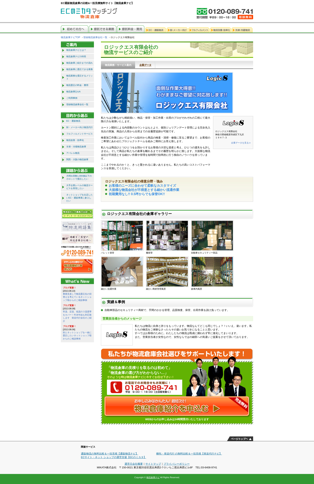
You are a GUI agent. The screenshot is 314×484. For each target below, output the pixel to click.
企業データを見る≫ (241, 143)
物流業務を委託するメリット (79, 77)
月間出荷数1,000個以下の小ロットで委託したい (79, 177)
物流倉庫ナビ (153, 477)
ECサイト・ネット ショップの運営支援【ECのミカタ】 (113, 457)
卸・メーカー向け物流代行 (79, 127)
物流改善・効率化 (75, 140)
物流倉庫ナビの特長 (76, 56)
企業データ (145, 65)
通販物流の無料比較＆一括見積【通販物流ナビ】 (109, 453)
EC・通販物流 (73, 121)
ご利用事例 (71, 98)
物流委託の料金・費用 (77, 85)
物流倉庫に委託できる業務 (79, 69)
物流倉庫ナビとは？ (76, 50)
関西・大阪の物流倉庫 (77, 159)
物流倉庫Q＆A (73, 91)
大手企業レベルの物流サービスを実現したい (79, 187)
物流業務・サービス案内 (118, 65)
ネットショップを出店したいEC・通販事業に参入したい (79, 198)
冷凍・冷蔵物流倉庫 (76, 146)
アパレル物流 (73, 153)
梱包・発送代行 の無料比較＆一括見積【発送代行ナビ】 (189, 453)
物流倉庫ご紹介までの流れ (79, 63)
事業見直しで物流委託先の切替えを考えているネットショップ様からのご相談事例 (77, 297)
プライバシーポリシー (177, 463)
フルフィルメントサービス (79, 133)
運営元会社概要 (134, 463)
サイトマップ (153, 463)
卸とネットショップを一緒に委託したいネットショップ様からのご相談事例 (77, 335)
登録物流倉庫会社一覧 (95, 37)
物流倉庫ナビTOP (70, 37)
